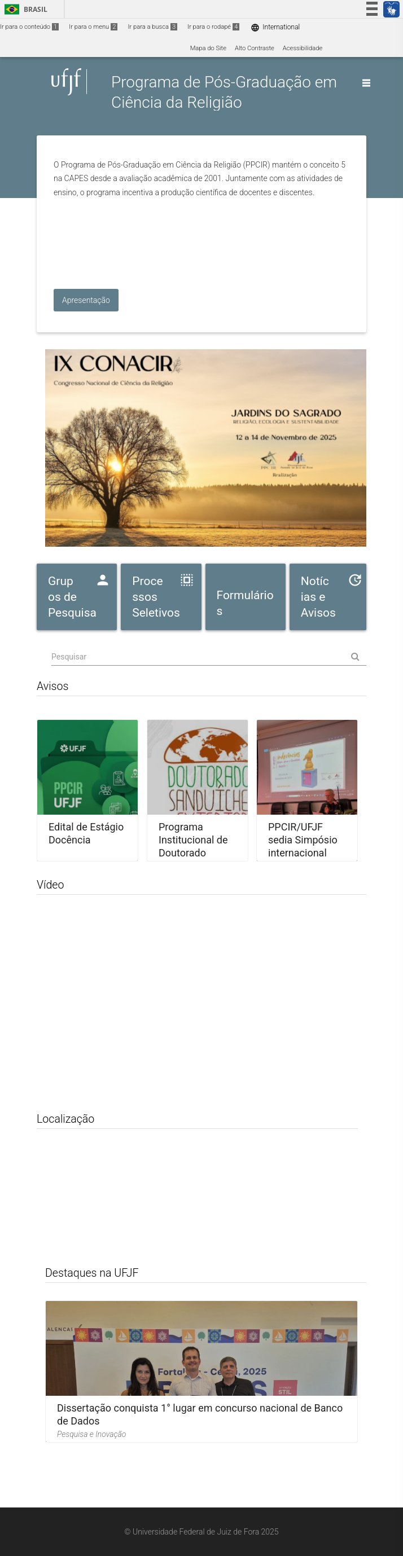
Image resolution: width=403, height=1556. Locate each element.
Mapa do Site (208, 48)
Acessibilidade (302, 48)
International (275, 27)
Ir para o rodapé (213, 26)
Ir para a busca (152, 26)
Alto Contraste (254, 48)
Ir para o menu (93, 26)
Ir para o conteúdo (29, 26)
